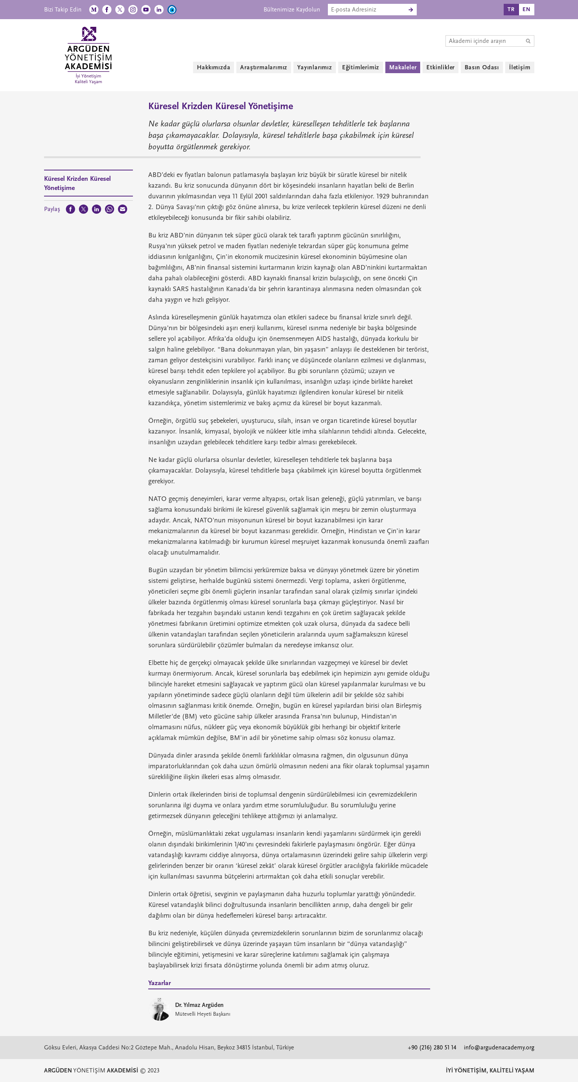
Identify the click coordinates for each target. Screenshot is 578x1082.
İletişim (519, 67)
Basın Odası (482, 67)
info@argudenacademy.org (499, 1047)
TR (511, 9)
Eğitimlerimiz (360, 67)
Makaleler (402, 67)
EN (526, 9)
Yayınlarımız (314, 67)
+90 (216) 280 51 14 (432, 1047)
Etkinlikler (440, 67)
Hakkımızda (213, 67)
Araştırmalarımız (263, 67)
